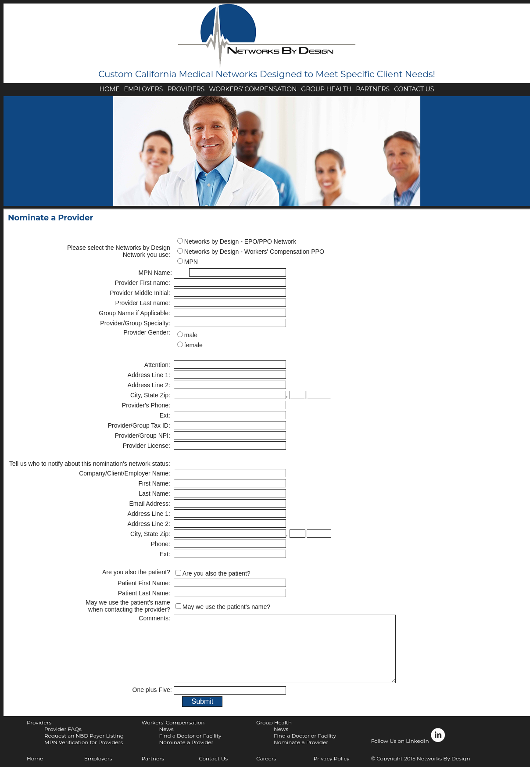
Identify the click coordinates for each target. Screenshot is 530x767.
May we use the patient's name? (226, 606)
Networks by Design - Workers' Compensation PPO (254, 251)
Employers (98, 758)
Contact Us (213, 758)
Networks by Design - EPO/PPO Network (240, 241)
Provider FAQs (63, 729)
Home (35, 758)
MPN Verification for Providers (83, 742)
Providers (39, 722)
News (166, 729)
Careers (266, 758)
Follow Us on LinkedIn (408, 735)
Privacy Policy (332, 758)
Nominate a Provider (186, 742)
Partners (152, 758)
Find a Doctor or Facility (190, 735)
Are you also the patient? (217, 573)
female (193, 345)
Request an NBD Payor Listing (84, 735)
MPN (191, 261)
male (190, 334)
